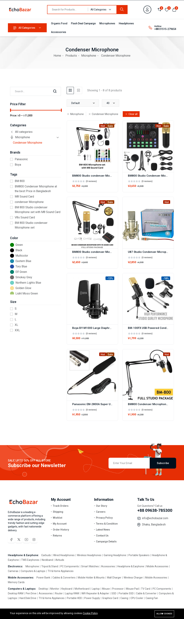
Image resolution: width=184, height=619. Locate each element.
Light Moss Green (26, 293)
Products (71, 55)
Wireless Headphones (89, 555)
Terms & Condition (107, 523)
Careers (100, 511)
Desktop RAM (16, 593)
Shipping (58, 511)
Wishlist (57, 517)
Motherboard (82, 588)
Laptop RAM (72, 593)
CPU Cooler (137, 598)
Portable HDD (74, 598)
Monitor (55, 588)
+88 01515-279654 (165, 29)
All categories (21, 132)
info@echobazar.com (155, 518)
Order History (61, 529)
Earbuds (46, 555)
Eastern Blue (23, 261)
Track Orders (60, 505)
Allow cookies (164, 614)
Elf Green (21, 272)
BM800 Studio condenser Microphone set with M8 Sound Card (112, 175)
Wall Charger (114, 577)
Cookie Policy (90, 613)
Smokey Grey (23, 277)
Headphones (126, 23)
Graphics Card (110, 598)
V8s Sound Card (25, 217)
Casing (124, 598)
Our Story (101, 505)
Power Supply (92, 598)
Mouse (106, 588)
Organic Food (59, 23)
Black (18, 250)
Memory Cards (16, 582)
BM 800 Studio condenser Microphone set (31, 225)
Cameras (13, 571)
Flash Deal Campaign (83, 23)
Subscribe (163, 463)
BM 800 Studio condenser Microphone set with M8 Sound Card (37, 210)
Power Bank (43, 577)
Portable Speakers (139, 555)
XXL (17, 330)
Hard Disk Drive (28, 598)
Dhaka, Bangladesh (154, 524)
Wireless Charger (133, 577)
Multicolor (21, 255)
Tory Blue (21, 266)
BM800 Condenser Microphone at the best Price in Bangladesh (36, 189)
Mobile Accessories (157, 566)
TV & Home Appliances (60, 571)
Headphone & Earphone (131, 566)
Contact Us (102, 535)
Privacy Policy (104, 517)
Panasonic (21, 159)
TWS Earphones (30, 559)
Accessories (58, 32)
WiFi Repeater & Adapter (95, 593)
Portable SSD (126, 593)
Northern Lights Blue (28, 282)
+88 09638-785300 (154, 510)
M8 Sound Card (24, 196)
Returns (57, 535)
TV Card (146, 588)
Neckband (47, 559)
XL (16, 325)
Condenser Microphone (27, 142)
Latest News (103, 529)
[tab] (70, 90)
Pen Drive (31, 593)
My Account (59, 523)
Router (58, 593)
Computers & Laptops (33, 571)
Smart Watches (90, 566)
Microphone (88, 55)
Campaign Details (106, 541)
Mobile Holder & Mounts (91, 577)
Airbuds (59, 559)
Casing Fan (151, 598)
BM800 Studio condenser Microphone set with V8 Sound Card (111, 252)
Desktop (44, 588)
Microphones (107, 23)
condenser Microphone (29, 202)
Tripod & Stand (50, 566)
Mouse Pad (132, 588)
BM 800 (20, 181)
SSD (114, 593)
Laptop (95, 588)
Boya (18, 164)
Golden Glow (23, 288)
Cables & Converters (64, 577)
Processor (118, 588)
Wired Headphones (64, 555)
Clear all (131, 114)
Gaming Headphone (115, 555)
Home (57, 55)
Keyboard (67, 588)
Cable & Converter (146, 593)
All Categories (24, 27)
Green (19, 245)
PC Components (69, 566)
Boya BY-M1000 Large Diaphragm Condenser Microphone (109, 328)
